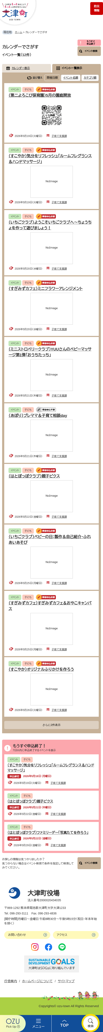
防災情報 (96, 8)
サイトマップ (66, 981)
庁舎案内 (10, 981)
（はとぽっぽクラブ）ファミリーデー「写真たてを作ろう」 (47, 832)
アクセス (62, 935)
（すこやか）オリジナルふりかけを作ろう (41, 669)
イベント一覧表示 (72, 68)
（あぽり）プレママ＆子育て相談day (37, 416)
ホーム (18, 32)
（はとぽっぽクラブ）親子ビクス (34, 476)
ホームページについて (37, 981)
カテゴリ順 (90, 77)
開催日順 (52, 77)
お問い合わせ (17, 935)
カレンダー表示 (21, 68)
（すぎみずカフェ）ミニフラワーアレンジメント (45, 289)
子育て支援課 (59, 136)
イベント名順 (70, 77)
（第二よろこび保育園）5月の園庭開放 (39, 95)
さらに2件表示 (51, 724)
